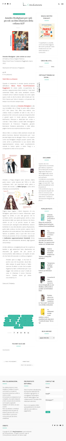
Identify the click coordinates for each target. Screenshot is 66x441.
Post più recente (10, 361)
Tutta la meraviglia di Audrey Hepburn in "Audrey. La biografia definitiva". (46, 253)
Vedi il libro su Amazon (10, 79)
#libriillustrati (27, 316)
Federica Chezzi (10, 323)
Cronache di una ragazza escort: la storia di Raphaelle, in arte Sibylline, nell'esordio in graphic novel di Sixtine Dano (47, 284)
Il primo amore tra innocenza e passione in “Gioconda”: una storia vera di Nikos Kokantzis (46, 300)
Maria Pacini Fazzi (26, 325)
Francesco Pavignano (11, 325)
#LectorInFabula (19, 14)
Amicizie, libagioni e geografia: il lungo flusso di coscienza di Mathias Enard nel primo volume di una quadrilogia (46, 220)
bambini (14, 320)
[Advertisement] (47, 124)
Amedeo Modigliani (12, 318)
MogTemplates (17, 431)
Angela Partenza (26, 318)
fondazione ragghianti (25, 323)
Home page (26, 361)
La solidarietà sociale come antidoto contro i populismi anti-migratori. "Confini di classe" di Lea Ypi (46, 316)
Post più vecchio (27, 365)
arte (7, 320)
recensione (18, 327)
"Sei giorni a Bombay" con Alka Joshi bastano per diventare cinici (47, 267)
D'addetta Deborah (25, 320)
